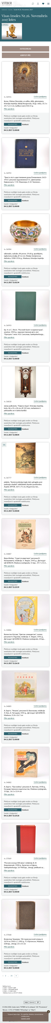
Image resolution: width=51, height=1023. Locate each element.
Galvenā (4, 10)
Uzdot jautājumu (40, 96)
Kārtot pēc (25, 55)
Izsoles (10, 10)
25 (12, 976)
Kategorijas (25, 49)
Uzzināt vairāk (25, 1019)
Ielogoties (12, 124)
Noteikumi (25, 124)
